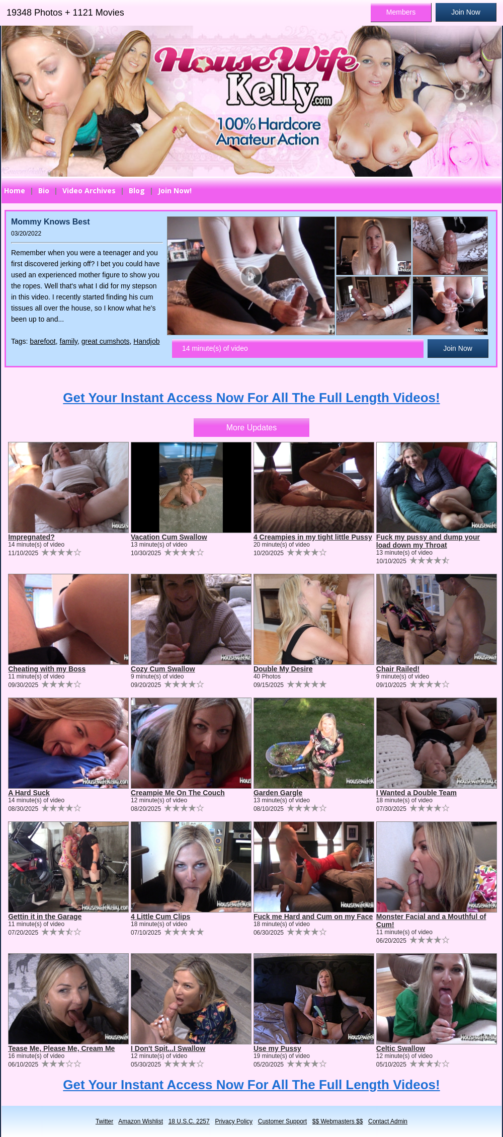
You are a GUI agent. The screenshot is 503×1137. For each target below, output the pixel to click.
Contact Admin (387, 1121)
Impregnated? (31, 537)
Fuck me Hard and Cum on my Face (313, 917)
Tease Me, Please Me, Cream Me (61, 1048)
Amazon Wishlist (140, 1121)
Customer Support (282, 1121)
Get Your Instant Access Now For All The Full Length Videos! (251, 397)
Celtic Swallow (400, 1048)
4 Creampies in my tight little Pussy (313, 537)
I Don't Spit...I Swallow (168, 1048)
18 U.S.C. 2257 (189, 1121)
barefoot (42, 341)
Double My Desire (283, 669)
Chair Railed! (398, 669)
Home (14, 190)
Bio (43, 190)
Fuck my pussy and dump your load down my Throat (428, 541)
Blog (137, 190)
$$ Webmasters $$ (337, 1121)
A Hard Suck (29, 793)
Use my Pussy (277, 1048)
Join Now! (175, 190)
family (69, 341)
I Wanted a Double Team (416, 793)
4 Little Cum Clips (160, 917)
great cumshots (105, 341)
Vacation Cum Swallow (169, 537)
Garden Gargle (278, 793)
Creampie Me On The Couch (178, 793)
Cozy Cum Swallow (163, 669)
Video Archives (89, 190)
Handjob (146, 341)
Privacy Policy (234, 1121)
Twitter (104, 1121)
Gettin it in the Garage (44, 917)
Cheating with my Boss (47, 669)
